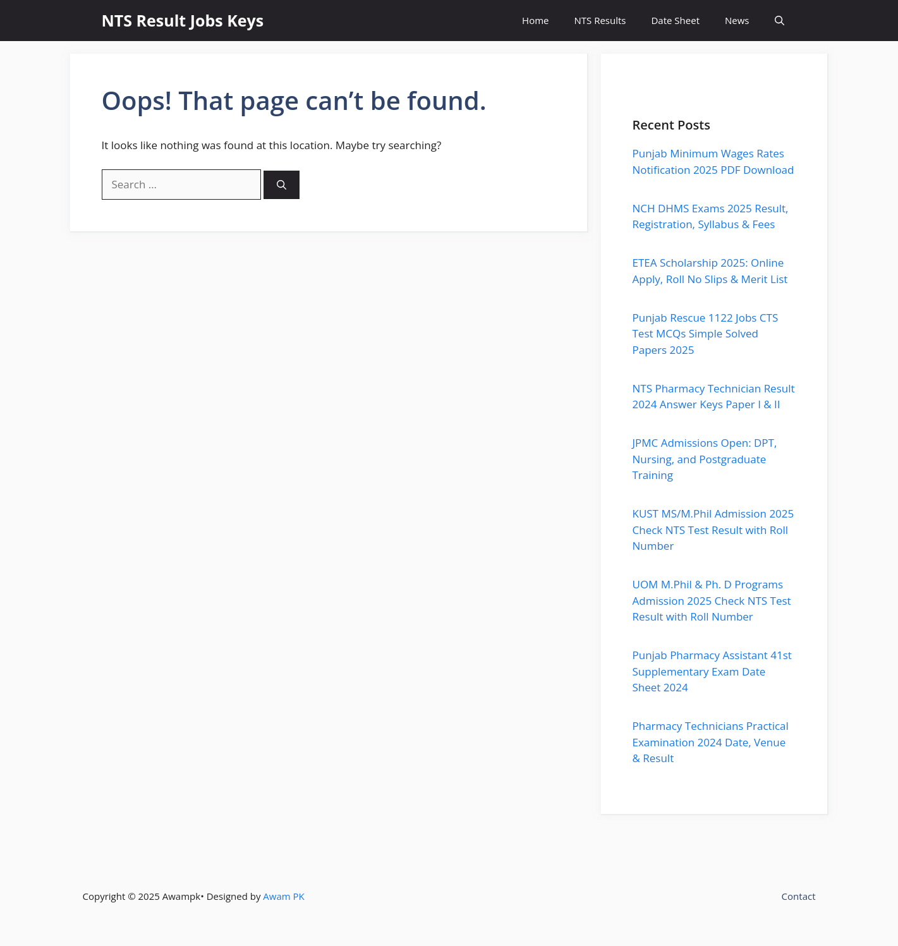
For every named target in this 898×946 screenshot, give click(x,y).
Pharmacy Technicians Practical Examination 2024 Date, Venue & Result (711, 742)
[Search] (282, 185)
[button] (779, 20)
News (737, 20)
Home (535, 20)
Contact (799, 896)
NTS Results (600, 20)
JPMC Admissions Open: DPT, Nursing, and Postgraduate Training (705, 458)
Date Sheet (675, 20)
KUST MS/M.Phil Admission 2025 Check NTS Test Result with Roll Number (713, 529)
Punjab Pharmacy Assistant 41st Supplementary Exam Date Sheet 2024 (712, 671)
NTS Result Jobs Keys (183, 20)
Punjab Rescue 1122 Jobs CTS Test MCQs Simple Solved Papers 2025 (706, 333)
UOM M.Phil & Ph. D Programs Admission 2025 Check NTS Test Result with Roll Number (712, 600)
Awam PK (283, 896)
